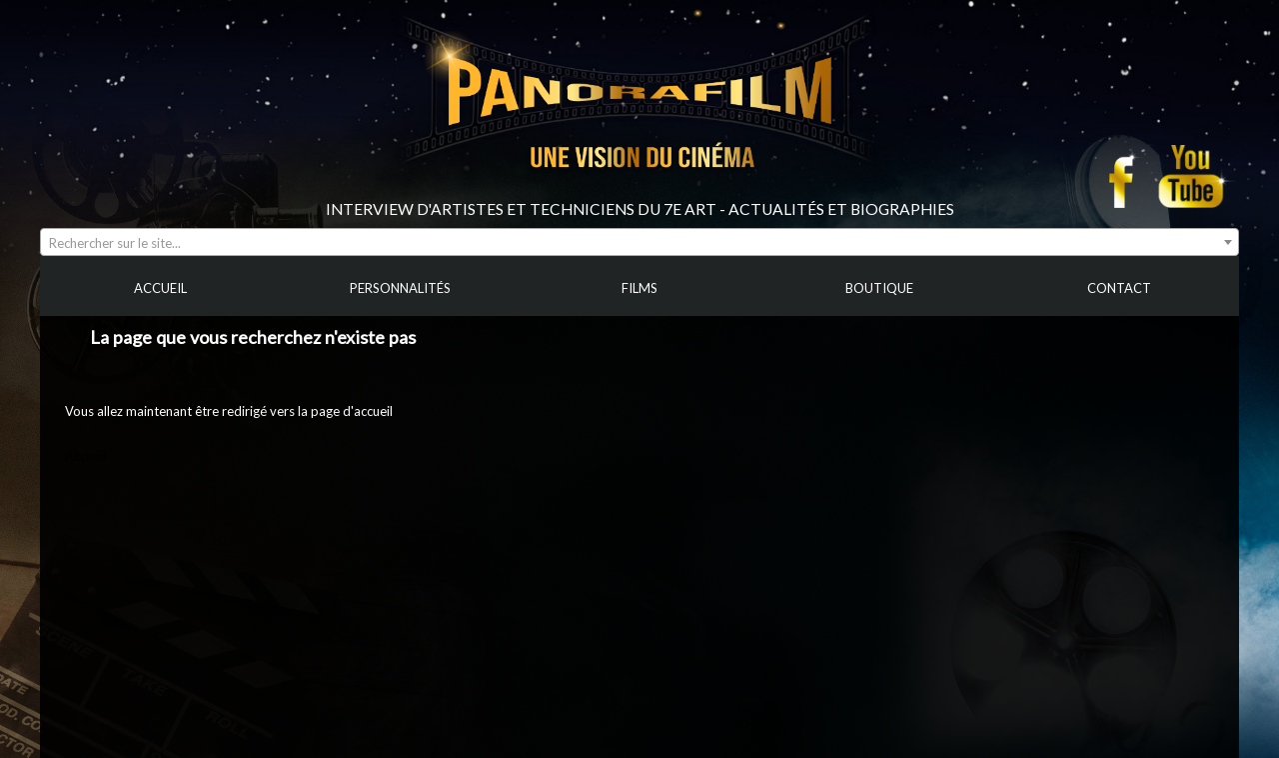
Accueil (85, 456)
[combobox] (639, 242)
